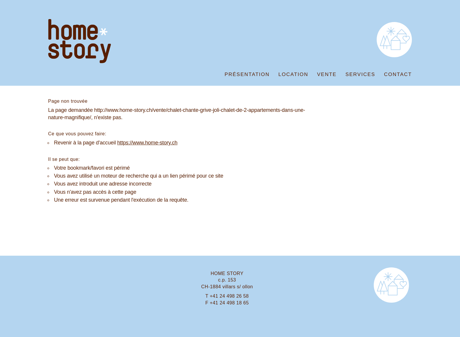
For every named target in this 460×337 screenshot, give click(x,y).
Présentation (247, 74)
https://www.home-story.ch (147, 143)
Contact (398, 74)
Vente (327, 74)
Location (293, 74)
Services (360, 74)
